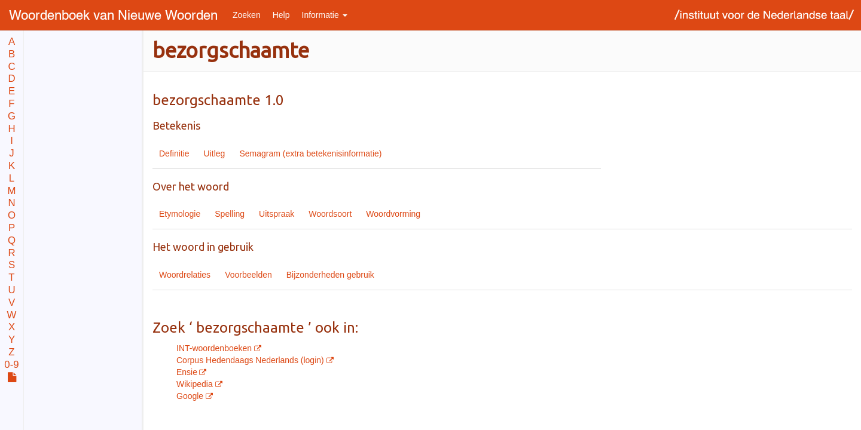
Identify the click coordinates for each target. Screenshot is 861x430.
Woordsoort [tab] (330, 214)
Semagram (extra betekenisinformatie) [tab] (310, 153)
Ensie (186, 372)
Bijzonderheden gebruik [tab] (330, 275)
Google (191, 396)
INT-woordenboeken (215, 348)
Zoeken (247, 15)
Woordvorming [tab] (393, 214)
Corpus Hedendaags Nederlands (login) (251, 360)
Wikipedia (195, 384)
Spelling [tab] (230, 214)
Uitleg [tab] (214, 153)
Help (281, 15)
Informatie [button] (324, 15)
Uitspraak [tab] (276, 214)
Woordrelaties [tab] (184, 275)
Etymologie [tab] (179, 214)
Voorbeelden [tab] (248, 275)
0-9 (11, 365)
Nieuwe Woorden (113, 14)
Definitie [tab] (174, 153)
